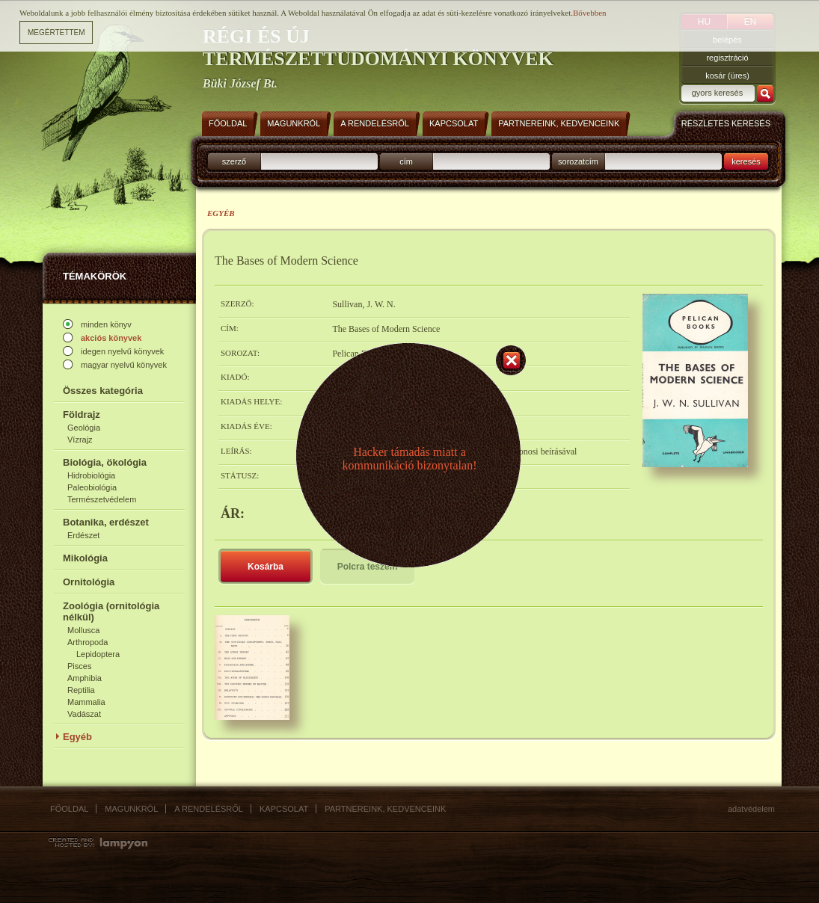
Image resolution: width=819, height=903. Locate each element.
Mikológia (85, 558)
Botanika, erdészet (106, 522)
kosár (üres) (727, 75)
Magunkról (131, 808)
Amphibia (84, 678)
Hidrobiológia (91, 475)
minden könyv (106, 324)
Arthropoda (87, 642)
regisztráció (727, 57)
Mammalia (86, 701)
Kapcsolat (284, 808)
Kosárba (265, 566)
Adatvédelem (751, 808)
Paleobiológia (92, 487)
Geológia (83, 427)
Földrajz (81, 414)
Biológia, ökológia (105, 462)
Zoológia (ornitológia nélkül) (111, 611)
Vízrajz (80, 439)
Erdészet (83, 535)
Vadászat (84, 713)
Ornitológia (88, 582)
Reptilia (81, 689)
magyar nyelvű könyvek (124, 364)
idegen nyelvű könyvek (122, 351)
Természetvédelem (101, 499)
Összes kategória (103, 390)
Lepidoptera (98, 654)
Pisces (79, 666)
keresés (746, 161)
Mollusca (83, 630)
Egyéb (77, 736)
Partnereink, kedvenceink (385, 808)
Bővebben (590, 12)
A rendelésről (208, 808)
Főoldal (69, 808)
